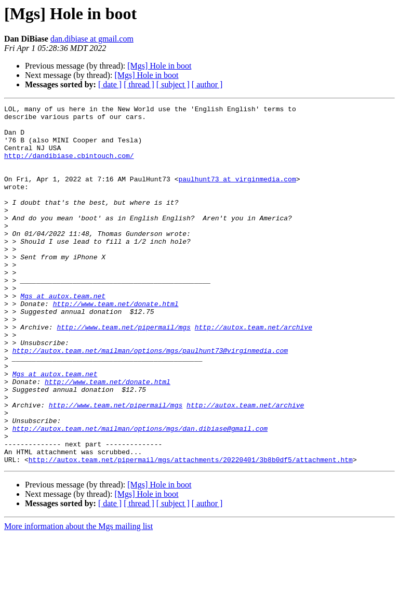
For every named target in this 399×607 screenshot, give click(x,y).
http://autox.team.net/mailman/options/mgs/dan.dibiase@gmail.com (140, 493)
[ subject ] (173, 84)
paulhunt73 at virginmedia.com (237, 194)
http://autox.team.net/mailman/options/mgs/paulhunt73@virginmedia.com (150, 400)
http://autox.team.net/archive (253, 372)
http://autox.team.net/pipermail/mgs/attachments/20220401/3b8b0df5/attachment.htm (191, 531)
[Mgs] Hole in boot (159, 65)
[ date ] (110, 84)
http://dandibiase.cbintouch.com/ (69, 166)
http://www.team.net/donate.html (116, 344)
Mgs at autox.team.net (62, 334)
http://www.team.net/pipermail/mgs (123, 372)
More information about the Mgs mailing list (78, 597)
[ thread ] (139, 84)
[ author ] (207, 84)
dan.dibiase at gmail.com (92, 38)
